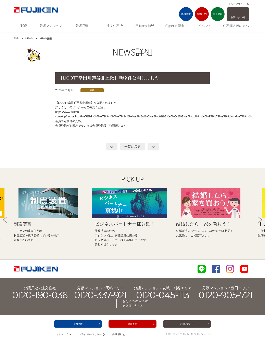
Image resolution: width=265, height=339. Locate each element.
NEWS (29, 38)
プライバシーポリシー (90, 334)
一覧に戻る (132, 146)
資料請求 (186, 14)
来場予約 (202, 14)
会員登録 (218, 14)
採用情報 (116, 334)
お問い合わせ (238, 17)
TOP (16, 38)
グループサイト (236, 3)
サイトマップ (61, 334)
